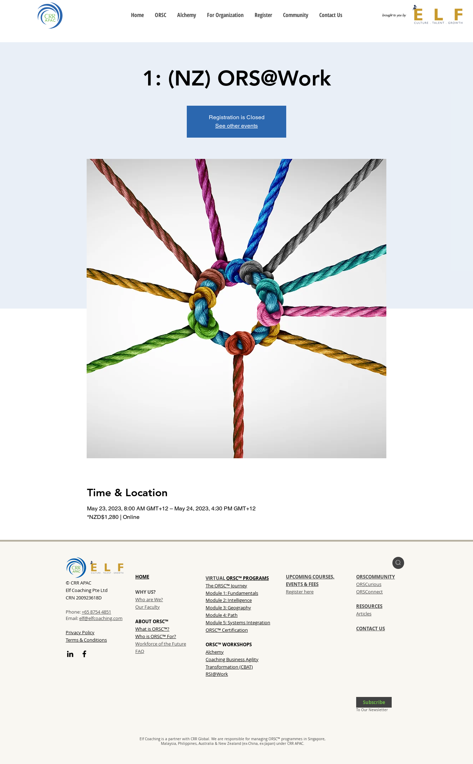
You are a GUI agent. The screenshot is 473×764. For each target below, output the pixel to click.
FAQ (139, 651)
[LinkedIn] (70, 653)
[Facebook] (84, 653)
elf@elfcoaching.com (101, 618)
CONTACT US (370, 628)
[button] (374, 702)
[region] (398, 563)
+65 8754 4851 (96, 612)
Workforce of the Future (160, 644)
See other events (236, 125)
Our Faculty (147, 607)
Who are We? (149, 599)
